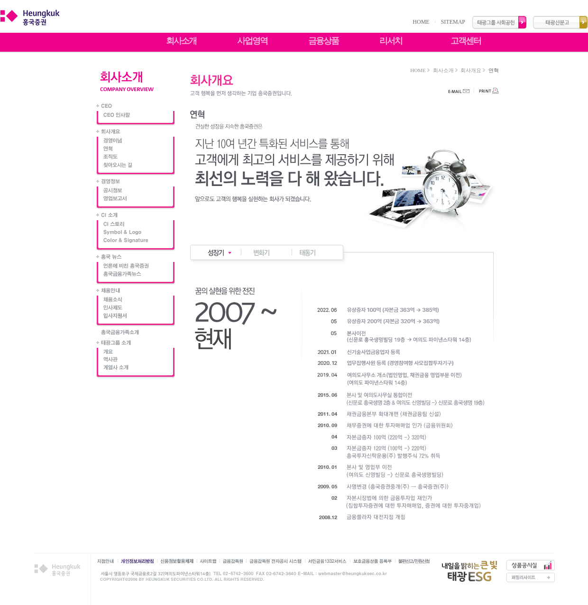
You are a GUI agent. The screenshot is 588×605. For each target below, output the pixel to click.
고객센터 (465, 41)
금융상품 (323, 41)
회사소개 (181, 41)
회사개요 (470, 70)
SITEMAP (453, 22)
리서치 (390, 41)
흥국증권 (59, 570)
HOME (421, 22)
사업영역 (252, 41)
